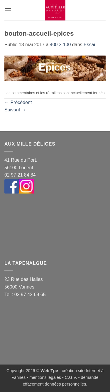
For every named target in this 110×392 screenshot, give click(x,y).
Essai (89, 44)
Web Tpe (49, 370)
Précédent (18, 102)
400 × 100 (60, 44)
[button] (7, 10)
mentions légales (45, 377)
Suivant (15, 109)
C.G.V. (71, 377)
